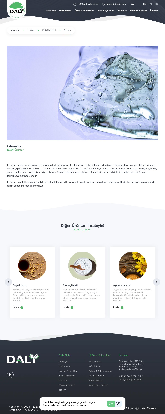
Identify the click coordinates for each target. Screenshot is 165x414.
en (150, 4)
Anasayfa (51, 10)
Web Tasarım (148, 408)
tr (144, 4)
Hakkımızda (65, 10)
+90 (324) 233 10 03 (85, 4)
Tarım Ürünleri (96, 380)
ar (156, 4)
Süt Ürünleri (95, 361)
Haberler (122, 10)
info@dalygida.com (114, 4)
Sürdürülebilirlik (138, 10)
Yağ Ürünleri (95, 366)
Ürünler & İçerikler (84, 10)
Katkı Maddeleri (49, 30)
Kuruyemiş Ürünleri (98, 385)
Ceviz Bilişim (126, 408)
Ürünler (31, 30)
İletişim (154, 10)
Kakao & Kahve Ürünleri (101, 370)
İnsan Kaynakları (105, 10)
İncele (18, 307)
